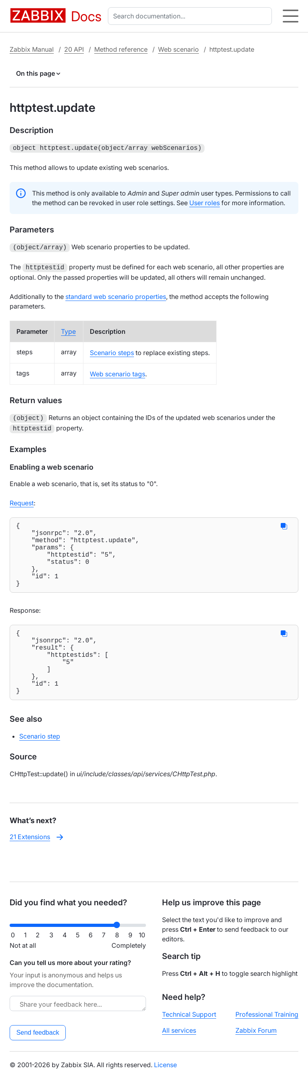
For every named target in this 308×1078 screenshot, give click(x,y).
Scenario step (39, 761)
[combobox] (191, 16)
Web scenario (178, 49)
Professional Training (266, 1014)
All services (179, 1030)
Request (22, 499)
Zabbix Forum (256, 1030)
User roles (204, 202)
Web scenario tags (117, 371)
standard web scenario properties (115, 294)
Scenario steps (112, 350)
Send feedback (37, 1032)
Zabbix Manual (32, 49)
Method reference (121, 49)
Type (68, 329)
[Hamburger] (290, 16)
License (165, 1065)
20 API (74, 49)
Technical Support (189, 1014)
